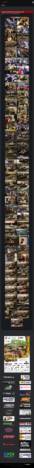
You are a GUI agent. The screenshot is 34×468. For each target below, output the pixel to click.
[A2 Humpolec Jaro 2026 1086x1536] (17, 372)
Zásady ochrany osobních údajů (17, 466)
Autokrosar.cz (17, 333)
